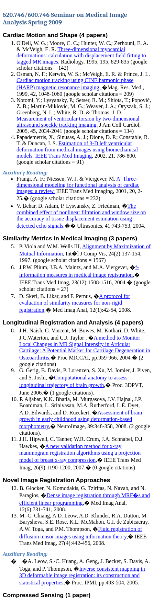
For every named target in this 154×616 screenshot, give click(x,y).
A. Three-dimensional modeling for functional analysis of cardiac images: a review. (77, 185)
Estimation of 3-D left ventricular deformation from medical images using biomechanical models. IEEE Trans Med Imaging (77, 149)
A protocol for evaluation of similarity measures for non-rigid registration (74, 303)
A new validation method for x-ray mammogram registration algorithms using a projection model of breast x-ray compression (80, 453)
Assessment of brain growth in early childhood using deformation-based (80, 419)
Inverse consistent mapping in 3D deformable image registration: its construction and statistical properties (82, 575)
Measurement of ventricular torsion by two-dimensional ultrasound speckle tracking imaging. (78, 122)
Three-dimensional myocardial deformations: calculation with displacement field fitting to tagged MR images (81, 55)
